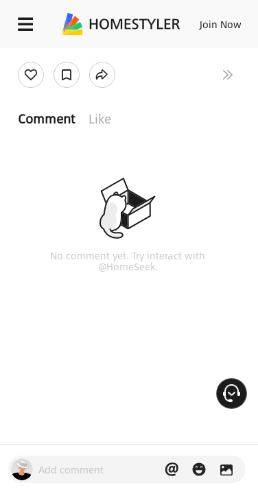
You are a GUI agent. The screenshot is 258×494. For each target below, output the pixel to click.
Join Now (221, 24)
